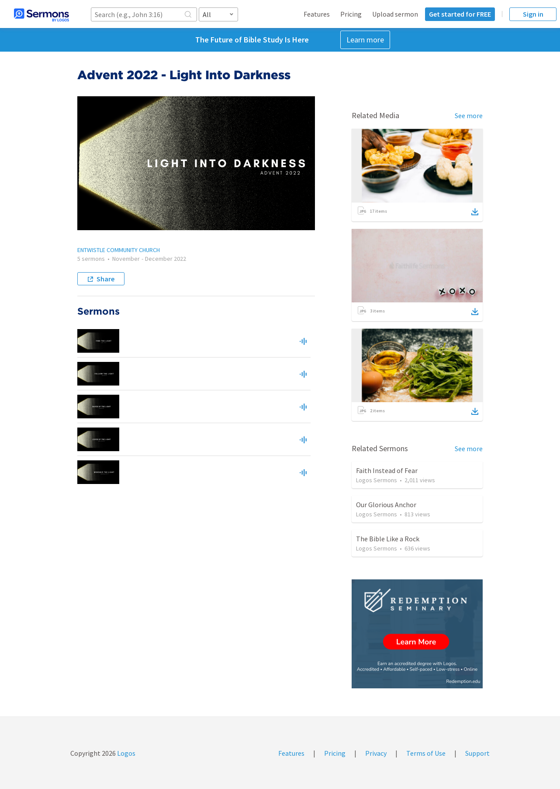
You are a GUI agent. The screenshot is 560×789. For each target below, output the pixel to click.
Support (477, 753)
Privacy (376, 753)
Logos (125, 753)
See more (469, 115)
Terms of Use (426, 753)
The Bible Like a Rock (387, 538)
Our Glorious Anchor (386, 504)
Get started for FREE (460, 14)
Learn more (365, 40)
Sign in (533, 14)
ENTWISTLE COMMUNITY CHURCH (118, 250)
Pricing (351, 14)
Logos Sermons (376, 480)
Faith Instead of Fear (387, 470)
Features (317, 14)
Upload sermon (395, 14)
